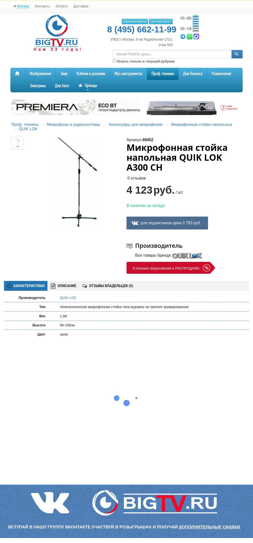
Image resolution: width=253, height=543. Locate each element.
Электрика (38, 86)
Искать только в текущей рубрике (144, 61)
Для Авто (62, 86)
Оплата (61, 6)
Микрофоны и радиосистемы (73, 124)
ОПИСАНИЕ (63, 286)
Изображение (40, 73)
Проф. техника (162, 73)
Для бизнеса (192, 73)
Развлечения (221, 73)
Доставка (80, 6)
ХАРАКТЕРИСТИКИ (26, 286)
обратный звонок (135, 21)
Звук (63, 73)
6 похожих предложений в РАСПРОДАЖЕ (166, 268)
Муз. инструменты (128, 73)
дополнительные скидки (209, 527)
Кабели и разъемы (91, 73)
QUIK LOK (28, 129)
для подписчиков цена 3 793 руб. (170, 223)
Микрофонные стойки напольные (201, 124)
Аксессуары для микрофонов (135, 124)
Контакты (42, 6)
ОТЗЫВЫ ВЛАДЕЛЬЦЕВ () (108, 286)
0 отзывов (136, 178)
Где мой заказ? (160, 21)
